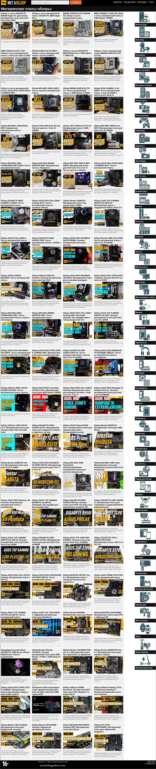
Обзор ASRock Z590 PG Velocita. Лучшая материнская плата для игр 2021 (46, 277)
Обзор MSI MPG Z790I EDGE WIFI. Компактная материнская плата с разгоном (14, 129)
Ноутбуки (140, 373)
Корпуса (139, 237)
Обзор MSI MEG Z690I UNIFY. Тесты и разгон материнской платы (46, 90)
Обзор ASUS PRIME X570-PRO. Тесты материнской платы (109, 576)
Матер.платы (142, 267)
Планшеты (140, 418)
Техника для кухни (144, 589)
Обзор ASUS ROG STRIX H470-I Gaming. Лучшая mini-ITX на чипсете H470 (108, 277)
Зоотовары (141, 161)
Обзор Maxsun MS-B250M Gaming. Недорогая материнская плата (44, 727)
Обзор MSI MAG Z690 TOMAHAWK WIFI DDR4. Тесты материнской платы (15, 165)
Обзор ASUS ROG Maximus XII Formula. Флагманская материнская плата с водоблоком (15, 503)
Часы (138, 636)
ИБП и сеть (141, 176)
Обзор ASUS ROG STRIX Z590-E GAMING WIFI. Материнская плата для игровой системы (46, 352)
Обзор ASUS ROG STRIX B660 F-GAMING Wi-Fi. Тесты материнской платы (108, 165)
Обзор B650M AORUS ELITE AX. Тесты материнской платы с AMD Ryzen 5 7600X (76, 90)
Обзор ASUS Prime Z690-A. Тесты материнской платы (14, 239)
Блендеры (140, 55)
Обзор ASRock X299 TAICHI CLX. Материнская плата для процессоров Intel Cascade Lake (15, 428)
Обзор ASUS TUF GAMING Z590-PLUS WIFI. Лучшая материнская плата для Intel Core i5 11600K (107, 316)
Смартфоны (141, 542)
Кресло (139, 252)
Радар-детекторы (144, 479)
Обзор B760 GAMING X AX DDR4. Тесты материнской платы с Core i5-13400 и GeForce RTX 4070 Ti (107, 91)
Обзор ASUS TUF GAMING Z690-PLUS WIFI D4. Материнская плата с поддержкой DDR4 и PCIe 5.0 (108, 204)
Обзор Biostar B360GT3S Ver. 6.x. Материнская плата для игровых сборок (108, 652)
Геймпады (140, 131)
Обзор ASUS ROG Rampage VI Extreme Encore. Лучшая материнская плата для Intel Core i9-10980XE (108, 391)
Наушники (140, 358)
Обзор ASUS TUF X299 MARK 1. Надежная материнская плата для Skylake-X (46, 614)
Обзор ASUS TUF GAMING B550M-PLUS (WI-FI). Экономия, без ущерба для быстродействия (45, 503)
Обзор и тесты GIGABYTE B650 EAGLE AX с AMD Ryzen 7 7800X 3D (77, 53)
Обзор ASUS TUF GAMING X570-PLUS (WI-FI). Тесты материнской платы (13, 614)
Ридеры (139, 494)
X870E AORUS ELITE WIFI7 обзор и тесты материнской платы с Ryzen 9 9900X (45, 53)
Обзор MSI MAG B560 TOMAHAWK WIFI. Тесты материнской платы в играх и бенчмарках (15, 316)
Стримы (139, 557)
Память (139, 403)
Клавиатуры (141, 191)
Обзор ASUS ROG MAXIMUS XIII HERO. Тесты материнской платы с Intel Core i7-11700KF (15, 352)
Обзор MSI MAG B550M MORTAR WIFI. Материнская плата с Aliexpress (45, 165)
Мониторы (140, 282)
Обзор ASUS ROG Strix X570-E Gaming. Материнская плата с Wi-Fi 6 (15, 577)
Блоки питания (143, 70)
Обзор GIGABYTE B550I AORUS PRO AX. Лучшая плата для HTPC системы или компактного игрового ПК (77, 503)
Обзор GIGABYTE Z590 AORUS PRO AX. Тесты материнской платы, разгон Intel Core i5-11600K (76, 353)
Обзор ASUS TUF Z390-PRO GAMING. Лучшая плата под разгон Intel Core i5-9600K (76, 540)
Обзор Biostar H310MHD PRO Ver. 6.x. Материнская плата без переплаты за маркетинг (77, 652)
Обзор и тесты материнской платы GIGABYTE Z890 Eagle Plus (46, 15)
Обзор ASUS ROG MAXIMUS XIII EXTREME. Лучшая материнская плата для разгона (76, 241)
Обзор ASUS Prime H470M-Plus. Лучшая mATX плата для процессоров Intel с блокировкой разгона (77, 428)
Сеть (138, 526)
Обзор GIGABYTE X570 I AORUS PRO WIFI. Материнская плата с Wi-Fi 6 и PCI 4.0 (108, 541)
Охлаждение (141, 388)
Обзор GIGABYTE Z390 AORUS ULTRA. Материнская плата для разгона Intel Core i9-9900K (46, 541)
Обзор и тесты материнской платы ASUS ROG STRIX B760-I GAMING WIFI (15, 90)
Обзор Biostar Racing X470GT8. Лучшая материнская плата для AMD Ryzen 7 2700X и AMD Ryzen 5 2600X (46, 654)
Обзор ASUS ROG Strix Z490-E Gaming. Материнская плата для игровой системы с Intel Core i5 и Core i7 (77, 391)
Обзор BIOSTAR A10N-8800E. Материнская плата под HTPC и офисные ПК (108, 614)
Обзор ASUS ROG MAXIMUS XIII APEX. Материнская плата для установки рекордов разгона (77, 278)
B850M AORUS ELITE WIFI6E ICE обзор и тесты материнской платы (76, 15)
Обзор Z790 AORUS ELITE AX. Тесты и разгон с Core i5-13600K (46, 128)
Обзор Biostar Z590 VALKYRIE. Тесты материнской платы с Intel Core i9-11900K (108, 240)
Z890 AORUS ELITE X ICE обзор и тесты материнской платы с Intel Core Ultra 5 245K (15, 53)
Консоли (140, 222)
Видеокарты (141, 100)
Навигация (141, 328)
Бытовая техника (144, 85)
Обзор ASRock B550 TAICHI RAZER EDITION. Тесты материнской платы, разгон (14, 390)
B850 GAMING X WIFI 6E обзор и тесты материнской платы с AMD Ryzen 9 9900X (108, 15)
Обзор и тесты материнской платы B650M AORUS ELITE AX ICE (107, 53)
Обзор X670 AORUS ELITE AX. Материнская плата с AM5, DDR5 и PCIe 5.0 (77, 128)
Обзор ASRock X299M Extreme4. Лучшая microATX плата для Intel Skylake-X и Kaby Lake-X (76, 690)
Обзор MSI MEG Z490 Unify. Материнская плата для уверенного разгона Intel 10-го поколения (108, 466)
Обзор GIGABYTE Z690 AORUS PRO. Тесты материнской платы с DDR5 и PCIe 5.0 (46, 241)
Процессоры (141, 449)
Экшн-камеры (142, 652)
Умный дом (141, 605)
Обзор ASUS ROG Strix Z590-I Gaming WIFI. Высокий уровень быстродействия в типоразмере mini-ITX (77, 316)
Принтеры (140, 434)
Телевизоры (141, 573)
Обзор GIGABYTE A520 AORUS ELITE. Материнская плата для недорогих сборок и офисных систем (46, 428)
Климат (139, 206)
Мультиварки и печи (145, 297)
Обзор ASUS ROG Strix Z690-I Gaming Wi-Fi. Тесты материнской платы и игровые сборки (46, 204)
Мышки (139, 312)
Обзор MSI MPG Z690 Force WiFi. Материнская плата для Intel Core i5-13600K (108, 128)
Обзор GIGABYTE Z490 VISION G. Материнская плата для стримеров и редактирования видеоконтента (108, 503)
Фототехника (142, 621)
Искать (76, 2)
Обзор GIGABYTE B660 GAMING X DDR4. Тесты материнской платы (12, 203)
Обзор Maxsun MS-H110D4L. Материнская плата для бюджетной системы (14, 727)
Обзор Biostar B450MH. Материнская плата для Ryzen (77, 613)
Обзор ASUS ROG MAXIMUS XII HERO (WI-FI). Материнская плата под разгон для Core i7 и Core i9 (46, 466)
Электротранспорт (144, 668)
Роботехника (141, 510)
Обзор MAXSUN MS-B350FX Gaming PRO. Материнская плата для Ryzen (76, 727)
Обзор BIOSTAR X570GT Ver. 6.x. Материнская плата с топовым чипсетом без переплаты (76, 578)
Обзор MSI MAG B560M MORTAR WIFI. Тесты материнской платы (43, 315)
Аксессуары (141, 25)
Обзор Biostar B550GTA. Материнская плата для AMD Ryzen (108, 427)
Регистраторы (142, 116)
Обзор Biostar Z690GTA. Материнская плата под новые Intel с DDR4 (74, 203)
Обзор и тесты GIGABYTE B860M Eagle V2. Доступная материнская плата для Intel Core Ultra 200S (14, 16)
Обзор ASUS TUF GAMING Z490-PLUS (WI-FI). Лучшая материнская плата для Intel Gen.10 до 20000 (14, 541)
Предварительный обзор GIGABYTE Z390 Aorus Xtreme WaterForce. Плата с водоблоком (15, 653)
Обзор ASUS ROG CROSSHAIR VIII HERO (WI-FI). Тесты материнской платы (46, 577)
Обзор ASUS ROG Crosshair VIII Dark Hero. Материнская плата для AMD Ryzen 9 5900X (46, 390)
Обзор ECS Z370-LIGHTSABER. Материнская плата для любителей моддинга (107, 728)
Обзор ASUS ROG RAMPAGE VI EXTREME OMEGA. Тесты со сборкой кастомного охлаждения (108, 353)
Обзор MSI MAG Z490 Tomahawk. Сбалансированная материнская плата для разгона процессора (74, 467)
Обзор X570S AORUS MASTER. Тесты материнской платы (15, 277)
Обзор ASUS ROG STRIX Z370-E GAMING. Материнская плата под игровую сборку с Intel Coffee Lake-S (15, 690)
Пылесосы (141, 464)
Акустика (140, 40)
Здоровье (140, 146)
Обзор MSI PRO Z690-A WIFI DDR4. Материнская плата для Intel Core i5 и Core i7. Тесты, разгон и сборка (76, 166)
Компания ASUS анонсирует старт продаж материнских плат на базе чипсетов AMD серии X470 (45, 690)
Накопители (141, 343)
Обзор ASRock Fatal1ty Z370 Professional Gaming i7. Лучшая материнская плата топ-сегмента (107, 690)
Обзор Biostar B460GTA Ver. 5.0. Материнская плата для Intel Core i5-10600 (14, 465)
